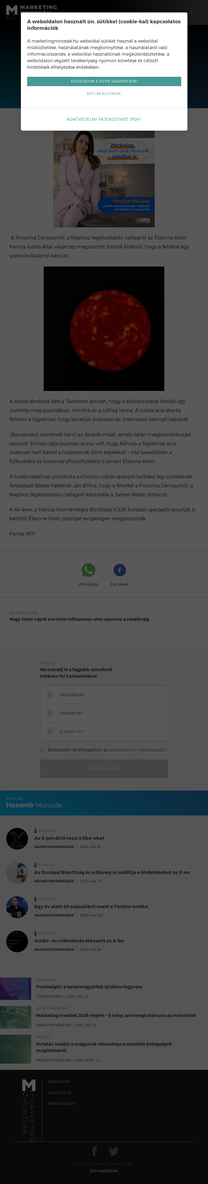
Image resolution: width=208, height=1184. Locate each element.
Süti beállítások (104, 94)
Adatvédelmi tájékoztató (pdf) (104, 119)
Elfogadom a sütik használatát (104, 81)
